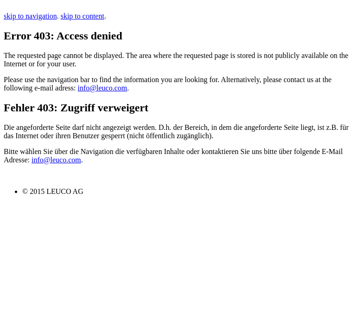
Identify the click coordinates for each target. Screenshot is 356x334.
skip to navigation (30, 16)
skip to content (82, 16)
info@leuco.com (102, 88)
